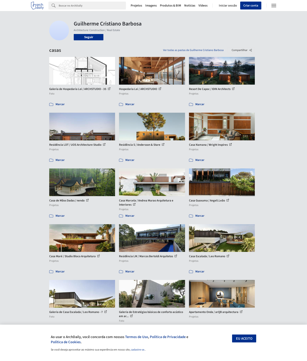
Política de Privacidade (168, 336)
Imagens (151, 5)
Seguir (88, 37)
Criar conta (250, 5)
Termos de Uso (136, 336)
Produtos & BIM (170, 5)
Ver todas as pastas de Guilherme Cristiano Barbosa (193, 50)
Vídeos (203, 5)
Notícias (189, 5)
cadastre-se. (138, 350)
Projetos (136, 5)
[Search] (92, 5)
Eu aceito (244, 338)
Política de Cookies (66, 342)
